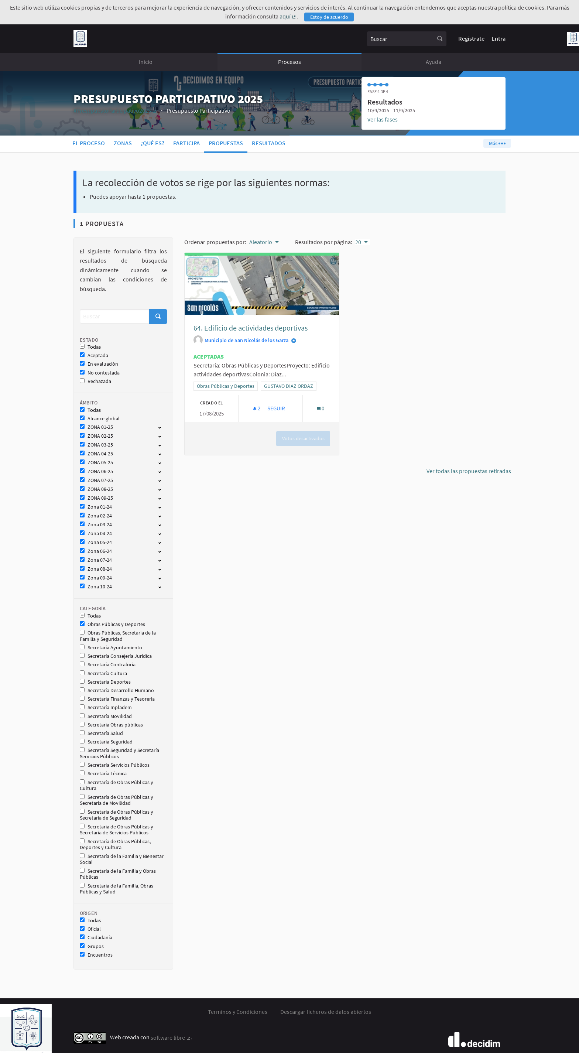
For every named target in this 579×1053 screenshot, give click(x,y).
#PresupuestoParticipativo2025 (115, 110)
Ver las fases (382, 119)
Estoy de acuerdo (329, 17)
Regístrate (471, 38)
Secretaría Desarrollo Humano (117, 690)
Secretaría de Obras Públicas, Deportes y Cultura (115, 844)
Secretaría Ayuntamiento (111, 648)
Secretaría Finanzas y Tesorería (117, 699)
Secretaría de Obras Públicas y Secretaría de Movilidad (116, 800)
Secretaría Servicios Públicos (115, 765)
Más (497, 143)
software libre (171, 1037)
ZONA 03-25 (96, 445)
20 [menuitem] (358, 242)
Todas (90, 347)
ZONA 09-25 (96, 498)
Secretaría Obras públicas (111, 725)
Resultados (268, 143)
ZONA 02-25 (96, 436)
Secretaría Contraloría (108, 664)
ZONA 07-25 (96, 480)
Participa (186, 143)
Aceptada (94, 355)
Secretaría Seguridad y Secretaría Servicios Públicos (119, 753)
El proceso (88, 143)
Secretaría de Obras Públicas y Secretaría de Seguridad (116, 815)
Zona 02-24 (96, 516)
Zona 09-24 (96, 578)
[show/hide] (162, 427)
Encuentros (96, 955)
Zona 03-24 (96, 525)
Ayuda (433, 61)
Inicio (146, 61)
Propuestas (226, 143)
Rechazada (95, 381)
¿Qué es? (152, 143)
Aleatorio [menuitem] (260, 242)
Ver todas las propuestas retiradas (468, 471)
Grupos (92, 946)
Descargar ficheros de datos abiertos (325, 1011)
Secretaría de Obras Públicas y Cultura (116, 785)
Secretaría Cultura (103, 673)
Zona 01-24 (96, 507)
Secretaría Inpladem (106, 707)
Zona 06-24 (96, 551)
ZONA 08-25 (96, 489)
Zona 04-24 (96, 533)
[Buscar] (114, 316)
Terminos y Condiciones (237, 1011)
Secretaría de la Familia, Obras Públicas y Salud (116, 889)
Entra (498, 38)
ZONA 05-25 (96, 462)
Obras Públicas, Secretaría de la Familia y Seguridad (118, 636)
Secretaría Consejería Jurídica (116, 656)
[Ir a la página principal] (80, 38)
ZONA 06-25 (96, 471)
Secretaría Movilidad (106, 716)
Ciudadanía (96, 937)
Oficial (90, 929)
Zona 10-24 (96, 587)
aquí (288, 16)
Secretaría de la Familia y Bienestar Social (122, 859)
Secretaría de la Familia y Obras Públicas (118, 874)
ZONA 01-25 (96, 427)
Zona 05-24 (96, 542)
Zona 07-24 (96, 560)
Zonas (123, 143)
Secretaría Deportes (105, 682)
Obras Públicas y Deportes (112, 624)
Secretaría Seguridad (106, 742)
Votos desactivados (303, 438)
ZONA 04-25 (96, 454)
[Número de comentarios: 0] (320, 408)
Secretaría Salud (101, 733)
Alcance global (100, 419)
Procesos (289, 61)
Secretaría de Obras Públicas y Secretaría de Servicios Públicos (116, 830)
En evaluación (99, 364)
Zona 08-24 (96, 569)
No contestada (100, 373)
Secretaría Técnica (103, 773)
